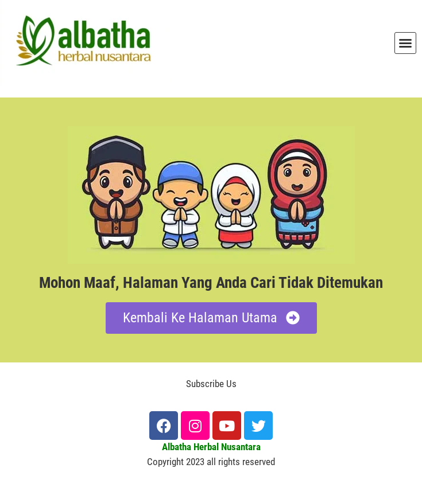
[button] (405, 43)
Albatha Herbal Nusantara (211, 446)
